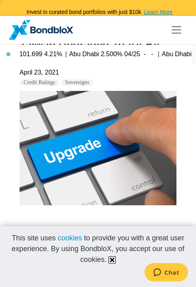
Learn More (158, 12)
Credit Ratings (39, 82)
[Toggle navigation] (176, 29)
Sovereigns (77, 82)
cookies (69, 238)
